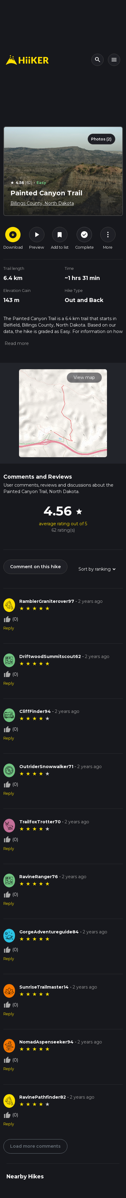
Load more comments (35, 1146)
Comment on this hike (35, 566)
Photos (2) (101, 139)
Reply (8, 628)
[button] (16, 343)
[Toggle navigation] (114, 60)
